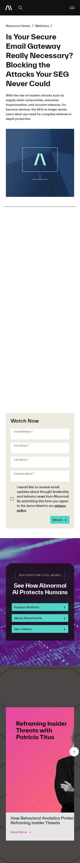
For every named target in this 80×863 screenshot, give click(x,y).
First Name (21, 445)
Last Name (21, 459)
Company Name (24, 473)
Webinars (42, 25)
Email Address (23, 431)
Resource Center (18, 25)
